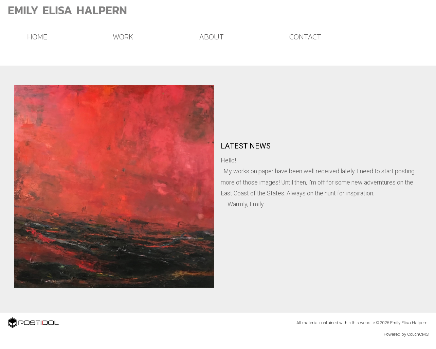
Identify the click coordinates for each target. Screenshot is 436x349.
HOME (37, 36)
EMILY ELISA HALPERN (67, 10)
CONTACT (305, 36)
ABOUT (211, 36)
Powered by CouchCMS (406, 334)
